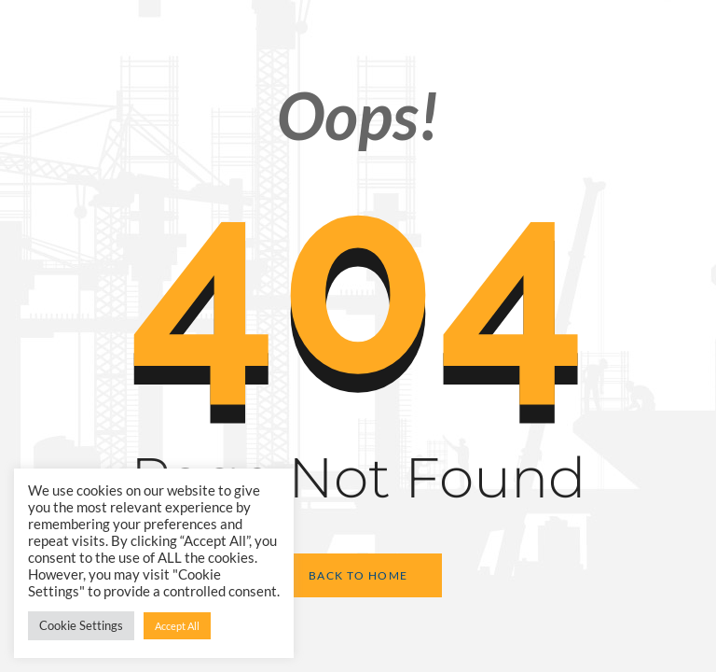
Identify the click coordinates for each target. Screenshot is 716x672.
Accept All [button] (177, 626)
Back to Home (358, 575)
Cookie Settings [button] (81, 625)
